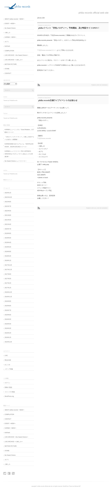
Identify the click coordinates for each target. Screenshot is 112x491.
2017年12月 (8, 265)
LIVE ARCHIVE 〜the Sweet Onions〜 (17, 55)
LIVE (97, 85)
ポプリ (7, 41)
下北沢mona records (44, 138)
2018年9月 (8, 251)
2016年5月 (8, 319)
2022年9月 (8, 202)
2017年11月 (8, 269)
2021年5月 (8, 220)
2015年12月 (8, 342)
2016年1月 (8, 337)
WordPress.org (9, 396)
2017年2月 (8, 283)
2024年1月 (8, 193)
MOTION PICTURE (11, 64)
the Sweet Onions (10, 28)
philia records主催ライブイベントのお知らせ (57, 100)
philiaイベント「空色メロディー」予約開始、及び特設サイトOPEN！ (69, 28)
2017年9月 (8, 274)
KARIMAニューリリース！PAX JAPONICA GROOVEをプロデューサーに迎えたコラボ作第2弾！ (19, 153)
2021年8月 (8, 215)
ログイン (7, 383)
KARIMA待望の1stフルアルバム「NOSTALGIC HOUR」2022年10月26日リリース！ (19, 145)
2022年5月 (8, 211)
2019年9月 (8, 233)
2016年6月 (8, 315)
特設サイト (57, 60)
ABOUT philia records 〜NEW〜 (14, 19)
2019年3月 (8, 247)
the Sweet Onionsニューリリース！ (16, 161)
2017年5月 (8, 278)
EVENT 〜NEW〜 (11, 23)
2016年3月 (8, 328)
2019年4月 (8, 242)
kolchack (7, 46)
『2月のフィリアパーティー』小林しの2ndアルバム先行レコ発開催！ (19, 138)
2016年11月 (8, 296)
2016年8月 (8, 306)
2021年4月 (8, 224)
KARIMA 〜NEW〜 (10, 37)
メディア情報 (9, 369)
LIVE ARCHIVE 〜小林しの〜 (14, 60)
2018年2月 (8, 256)
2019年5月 (8, 238)
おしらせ (96, 208)
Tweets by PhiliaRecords (10, 100)
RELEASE (8, 360)
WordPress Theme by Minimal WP (71, 486)
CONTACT (8, 73)
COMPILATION (9, 51)
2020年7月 (8, 229)
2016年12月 (8, 292)
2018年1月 (8, 260)
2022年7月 (8, 206)
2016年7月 (8, 310)
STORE (8, 69)
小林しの (7, 32)
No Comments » (104, 85)
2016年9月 (8, 301)
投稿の (8, 387)
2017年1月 (8, 287)
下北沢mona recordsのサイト (47, 50)
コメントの (10, 392)
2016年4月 (8, 324)
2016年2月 (8, 333)
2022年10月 (8, 197)
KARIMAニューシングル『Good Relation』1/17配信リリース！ (19, 131)
